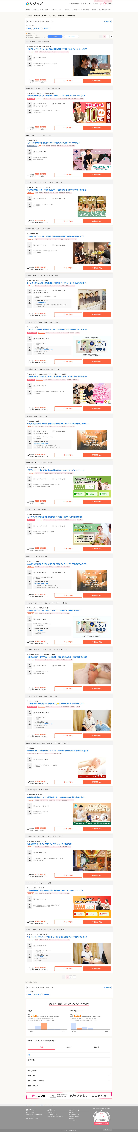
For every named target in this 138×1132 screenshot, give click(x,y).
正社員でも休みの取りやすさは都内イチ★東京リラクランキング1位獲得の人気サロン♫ (58, 424)
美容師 (28, 9)
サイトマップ (72, 1120)
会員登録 (107, 4)
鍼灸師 (94, 9)
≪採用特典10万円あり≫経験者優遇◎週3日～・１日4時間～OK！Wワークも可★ (56, 96)
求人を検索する (74, 3)
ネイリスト (45, 9)
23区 (29, 1055)
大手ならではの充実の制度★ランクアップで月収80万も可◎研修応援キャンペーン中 (57, 329)
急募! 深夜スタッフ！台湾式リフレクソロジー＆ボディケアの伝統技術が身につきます (57, 751)
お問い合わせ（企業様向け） (55, 1116)
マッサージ (77, 9)
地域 (41, 1047)
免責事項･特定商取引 (75, 1116)
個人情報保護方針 (74, 1114)
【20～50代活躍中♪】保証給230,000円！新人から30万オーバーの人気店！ (53, 143)
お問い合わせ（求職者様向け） (34, 1114)
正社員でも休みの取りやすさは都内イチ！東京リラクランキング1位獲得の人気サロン (57, 564)
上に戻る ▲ (107, 1129)
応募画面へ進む (97, 80)
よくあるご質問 (30, 1112)
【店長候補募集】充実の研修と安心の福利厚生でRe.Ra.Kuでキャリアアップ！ (55, 890)
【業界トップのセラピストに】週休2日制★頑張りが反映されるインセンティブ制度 (57, 49)
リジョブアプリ (30, 1116)
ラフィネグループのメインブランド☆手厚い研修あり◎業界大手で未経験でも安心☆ (57, 937)
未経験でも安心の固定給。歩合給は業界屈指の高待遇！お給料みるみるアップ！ (55, 236)
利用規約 (71, 1112)
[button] (69, 58)
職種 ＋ (29, 28)
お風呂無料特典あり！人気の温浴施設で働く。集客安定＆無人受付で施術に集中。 (56, 797)
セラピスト (67, 9)
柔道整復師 (86, 9)
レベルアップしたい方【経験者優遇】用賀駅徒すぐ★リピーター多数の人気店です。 (57, 283)
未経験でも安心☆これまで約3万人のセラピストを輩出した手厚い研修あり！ (54, 610)
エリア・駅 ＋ (37, 28)
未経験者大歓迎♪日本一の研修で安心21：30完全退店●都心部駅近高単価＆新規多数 (56, 190)
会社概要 (71, 1118)
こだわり (69, 1047)
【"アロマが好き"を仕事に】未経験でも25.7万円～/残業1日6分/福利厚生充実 (54, 517)
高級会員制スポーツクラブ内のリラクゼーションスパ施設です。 (50, 844)
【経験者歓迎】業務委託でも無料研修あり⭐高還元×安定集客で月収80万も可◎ (55, 704)
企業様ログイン (107, 0)
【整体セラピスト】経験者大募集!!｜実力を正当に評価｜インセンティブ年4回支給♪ (57, 376)
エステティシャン (56, 9)
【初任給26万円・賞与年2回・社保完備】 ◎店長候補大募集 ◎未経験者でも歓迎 (57, 657)
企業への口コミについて (32, 1118)
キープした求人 (86, 3)
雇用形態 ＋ (46, 28)
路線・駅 (96, 1047)
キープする (68, 80)
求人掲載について (99, 0)
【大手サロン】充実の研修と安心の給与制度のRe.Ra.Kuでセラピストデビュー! (55, 470)
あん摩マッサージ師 (104, 9)
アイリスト (36, 9)
